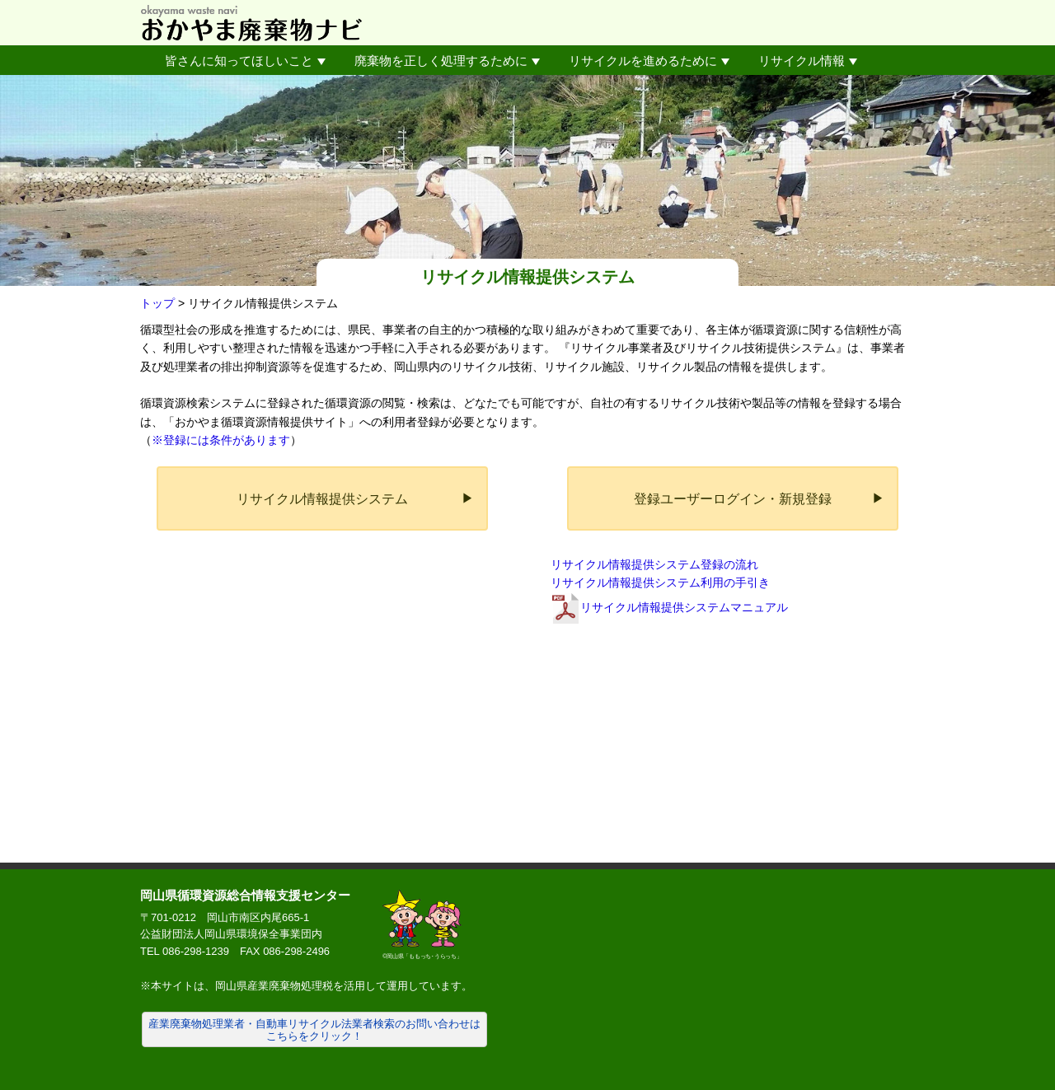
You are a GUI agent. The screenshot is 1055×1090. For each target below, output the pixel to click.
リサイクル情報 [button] (807, 61)
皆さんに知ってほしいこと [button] (245, 61)
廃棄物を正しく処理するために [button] (447, 61)
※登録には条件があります (221, 440)
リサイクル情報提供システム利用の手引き (660, 582)
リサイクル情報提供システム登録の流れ (654, 564)
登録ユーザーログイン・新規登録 (733, 499)
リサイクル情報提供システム (322, 499)
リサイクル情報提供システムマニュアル (684, 607)
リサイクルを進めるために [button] (649, 61)
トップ (157, 303)
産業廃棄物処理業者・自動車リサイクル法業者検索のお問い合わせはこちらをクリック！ (314, 1030)
